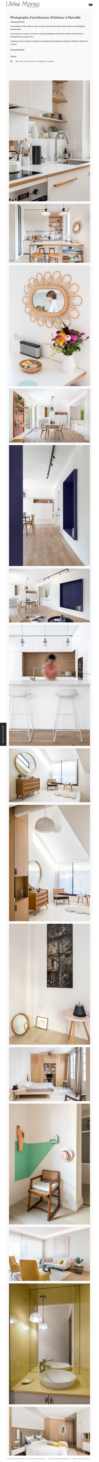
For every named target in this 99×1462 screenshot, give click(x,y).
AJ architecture (29, 61)
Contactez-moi (15, 41)
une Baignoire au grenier (45, 61)
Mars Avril (19, 61)
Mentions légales (81, 1459)
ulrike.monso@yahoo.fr (59, 1459)
